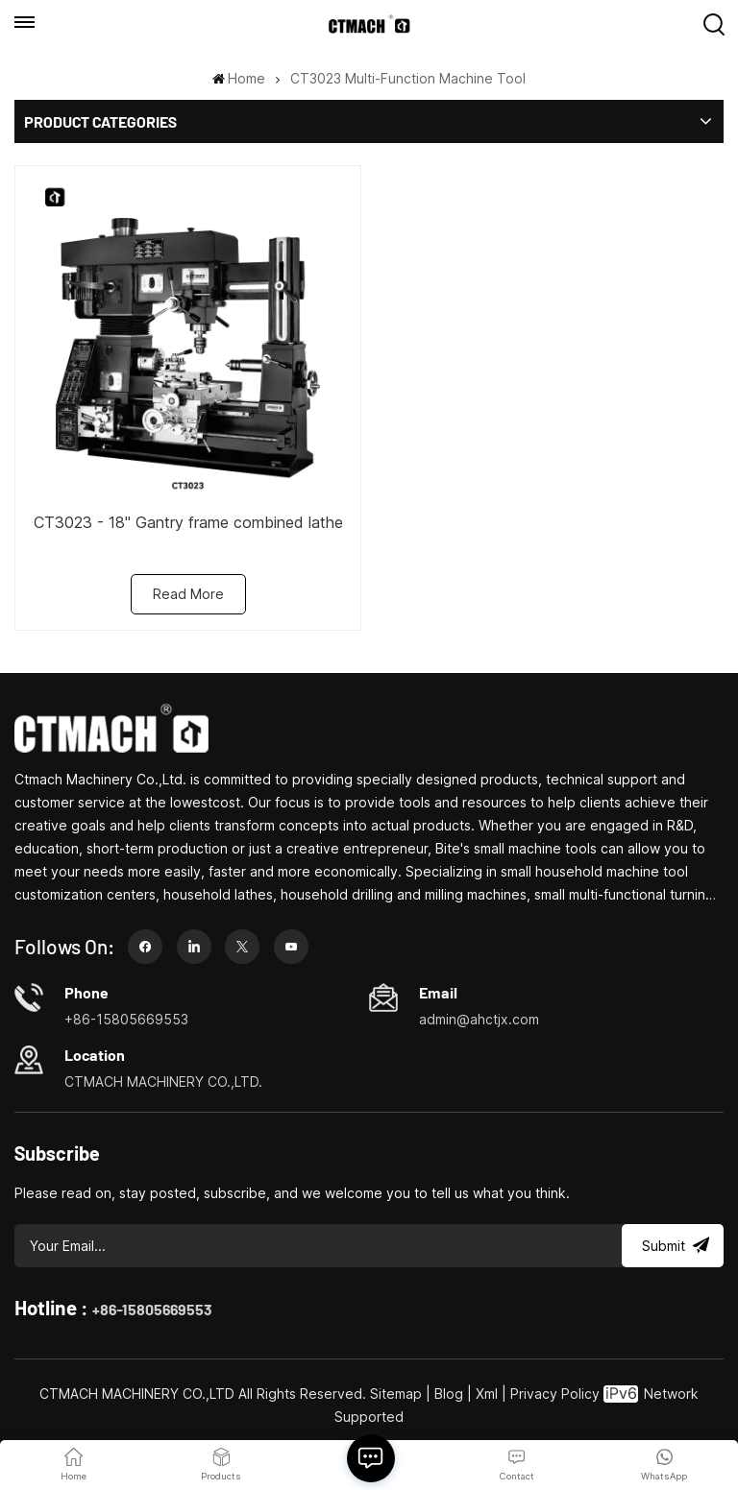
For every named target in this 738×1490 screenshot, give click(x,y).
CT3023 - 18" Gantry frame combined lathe (188, 522)
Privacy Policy (555, 1393)
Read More (188, 594)
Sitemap (396, 1393)
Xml (487, 1393)
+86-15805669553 (152, 1309)
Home (238, 78)
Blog (448, 1393)
